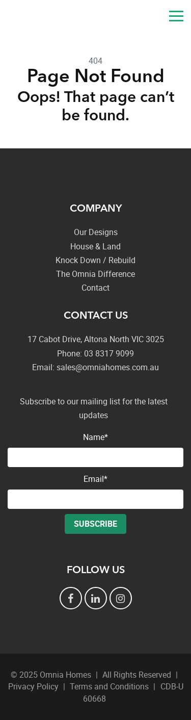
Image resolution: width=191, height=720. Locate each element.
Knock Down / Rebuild (95, 260)
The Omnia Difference (95, 273)
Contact (95, 287)
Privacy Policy (33, 686)
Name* (95, 449)
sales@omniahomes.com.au (152, 17)
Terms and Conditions (109, 686)
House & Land (95, 246)
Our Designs (96, 232)
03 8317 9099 (127, 17)
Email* (95, 491)
